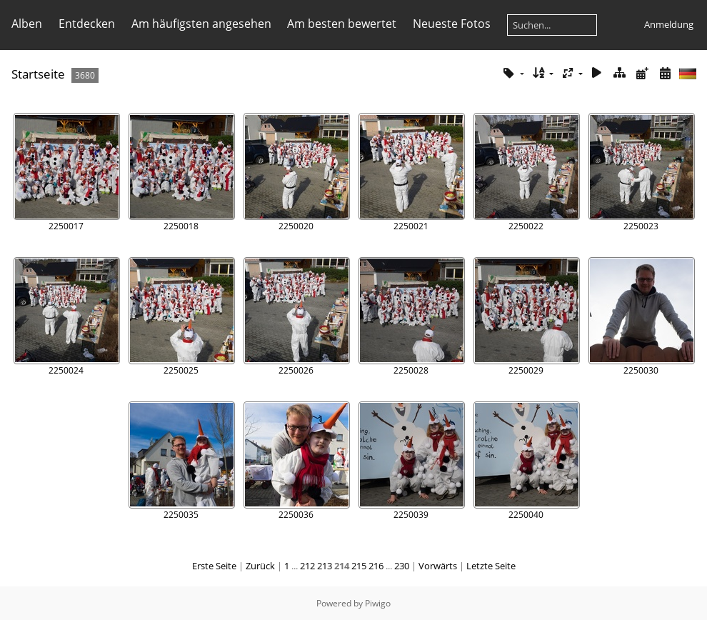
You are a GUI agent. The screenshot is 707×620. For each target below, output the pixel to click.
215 (358, 565)
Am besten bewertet (341, 23)
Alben (26, 23)
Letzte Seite (491, 565)
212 (307, 565)
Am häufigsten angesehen (201, 23)
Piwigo (378, 603)
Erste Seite (214, 565)
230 (401, 565)
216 (375, 565)
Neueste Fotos (452, 23)
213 (324, 565)
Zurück (260, 565)
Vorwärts (437, 565)
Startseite (38, 74)
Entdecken (87, 23)
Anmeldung (668, 24)
